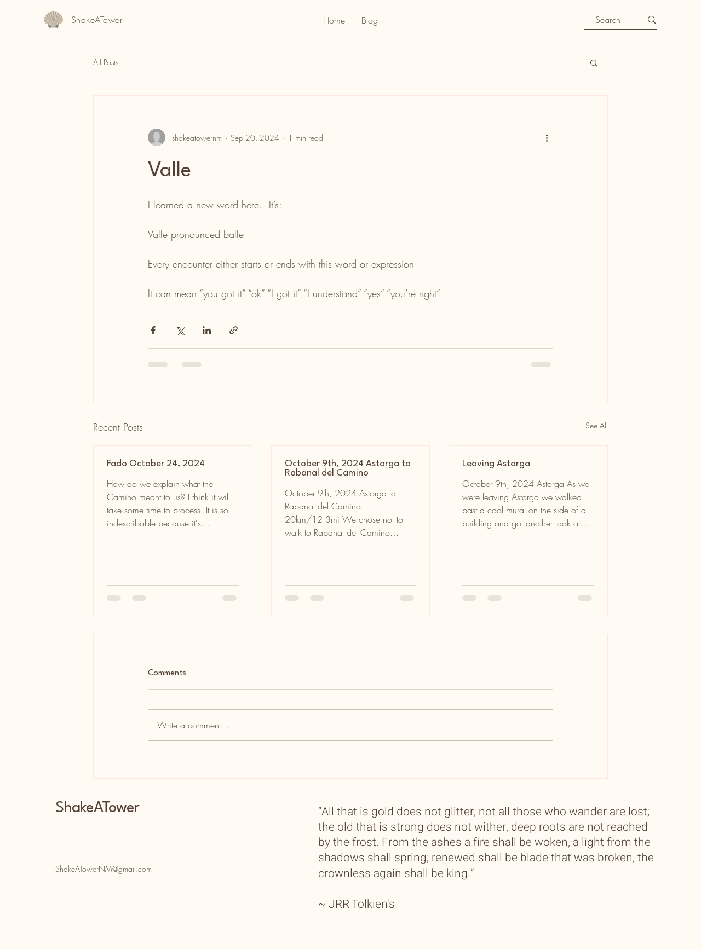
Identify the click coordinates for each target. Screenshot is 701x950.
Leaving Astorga (496, 463)
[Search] (608, 20)
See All (596, 425)
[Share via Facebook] (153, 330)
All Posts (105, 62)
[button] (594, 62)
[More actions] (546, 137)
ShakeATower (97, 808)
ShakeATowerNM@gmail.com (103, 869)
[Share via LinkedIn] (207, 330)
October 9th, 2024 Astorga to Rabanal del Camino (348, 468)
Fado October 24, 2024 (156, 463)
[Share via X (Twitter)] (180, 330)
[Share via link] (233, 330)
